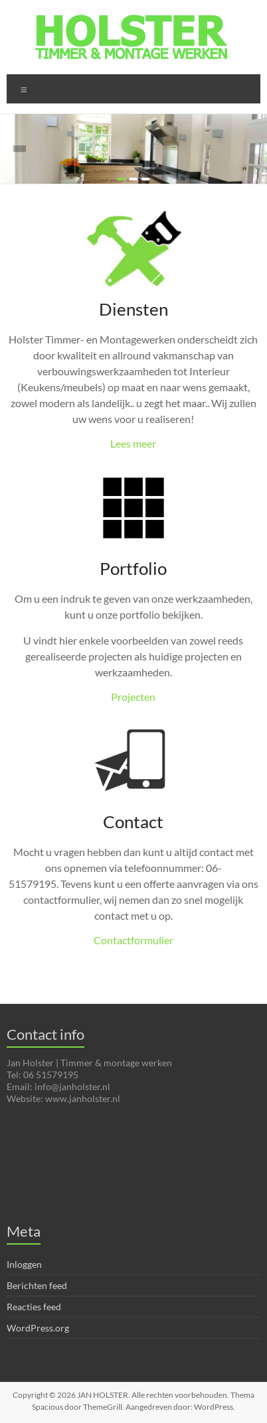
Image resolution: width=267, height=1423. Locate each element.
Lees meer (133, 443)
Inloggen (24, 1264)
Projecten (133, 696)
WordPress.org (38, 1327)
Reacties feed (34, 1306)
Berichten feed (37, 1285)
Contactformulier (133, 940)
